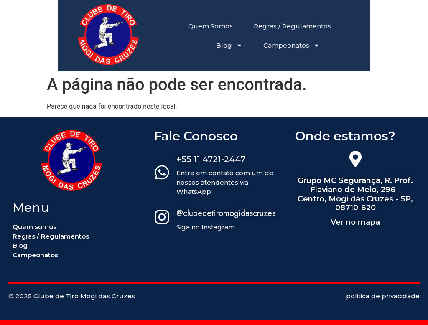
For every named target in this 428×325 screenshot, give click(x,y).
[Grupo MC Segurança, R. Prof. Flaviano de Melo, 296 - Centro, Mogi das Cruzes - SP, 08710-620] (355, 160)
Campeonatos (291, 45)
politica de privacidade (383, 296)
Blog (229, 45)
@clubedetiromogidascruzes (225, 213)
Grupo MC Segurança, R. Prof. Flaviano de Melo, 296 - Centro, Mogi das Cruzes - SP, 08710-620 (355, 194)
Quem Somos (210, 26)
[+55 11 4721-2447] (162, 173)
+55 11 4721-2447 (210, 159)
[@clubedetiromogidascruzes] (162, 218)
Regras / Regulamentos (292, 26)
